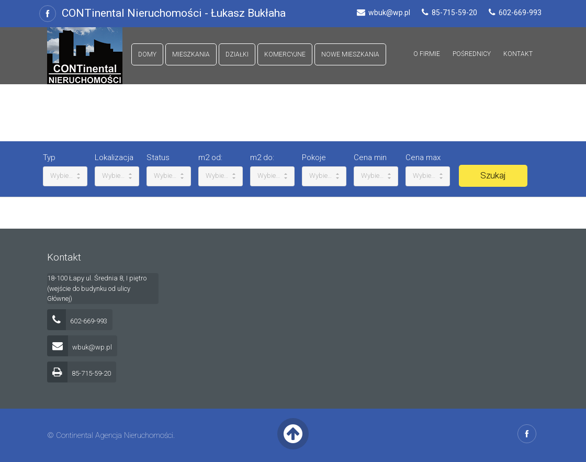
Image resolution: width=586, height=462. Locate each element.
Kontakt (518, 54)
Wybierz (65, 175)
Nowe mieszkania (350, 54)
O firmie (426, 54)
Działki (237, 54)
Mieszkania (191, 54)
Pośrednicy (472, 54)
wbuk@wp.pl (79, 347)
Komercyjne (285, 54)
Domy (147, 54)
